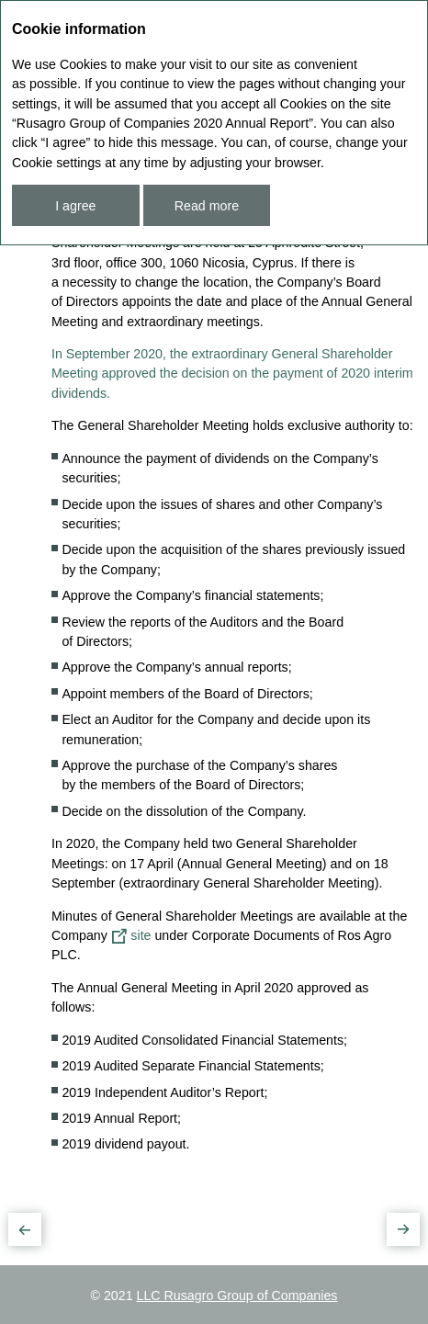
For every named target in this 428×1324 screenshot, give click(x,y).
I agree (75, 205)
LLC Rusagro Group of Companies (237, 1295)
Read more (207, 205)
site (140, 935)
